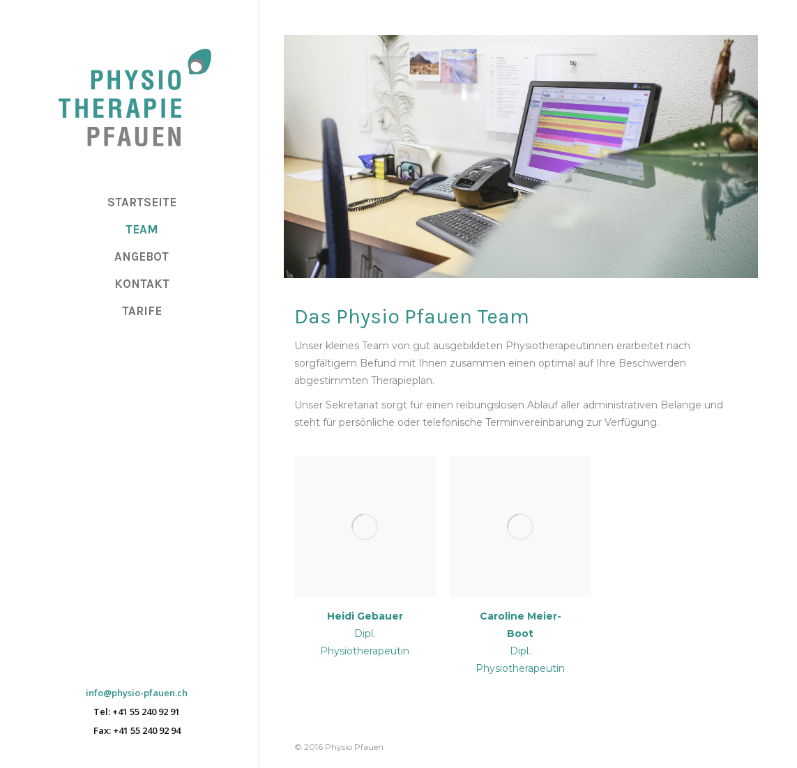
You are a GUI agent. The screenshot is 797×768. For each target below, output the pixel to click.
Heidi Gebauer (365, 616)
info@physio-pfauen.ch (137, 693)
